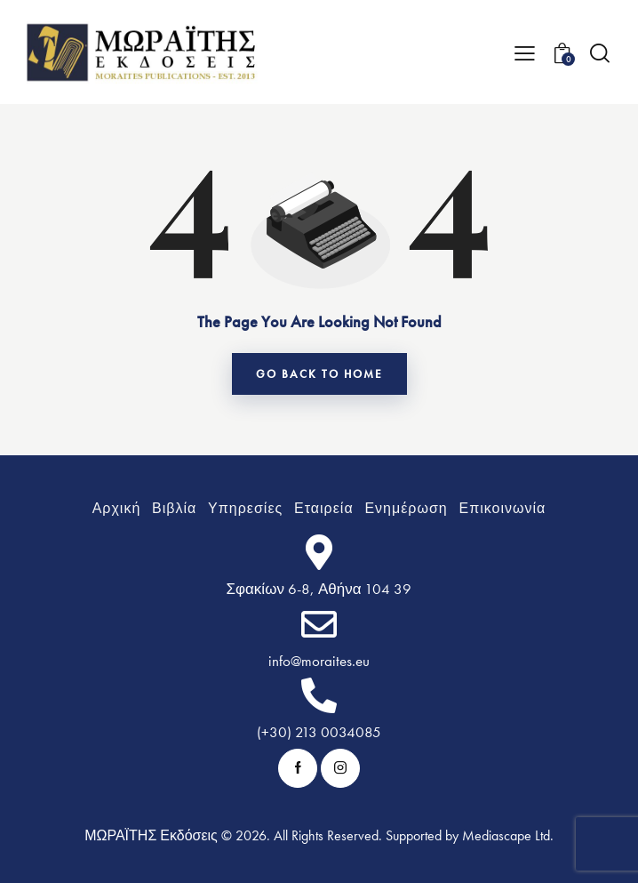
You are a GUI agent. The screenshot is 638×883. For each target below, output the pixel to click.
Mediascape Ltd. (508, 835)
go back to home (319, 373)
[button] (524, 52)
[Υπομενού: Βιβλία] (175, 508)
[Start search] (599, 53)
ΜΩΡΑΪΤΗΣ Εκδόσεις (151, 835)
